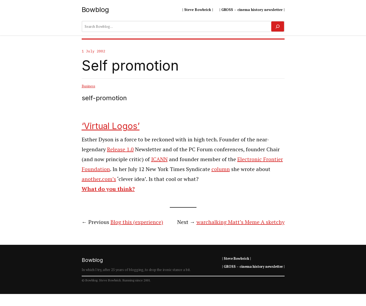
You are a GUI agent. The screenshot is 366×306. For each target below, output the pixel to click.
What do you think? (108, 188)
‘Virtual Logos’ (111, 126)
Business (88, 86)
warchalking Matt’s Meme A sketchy (240, 222)
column (220, 169)
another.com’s (99, 179)
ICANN (159, 159)
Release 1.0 (120, 149)
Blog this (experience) (137, 222)
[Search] (277, 26)
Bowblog (95, 9)
